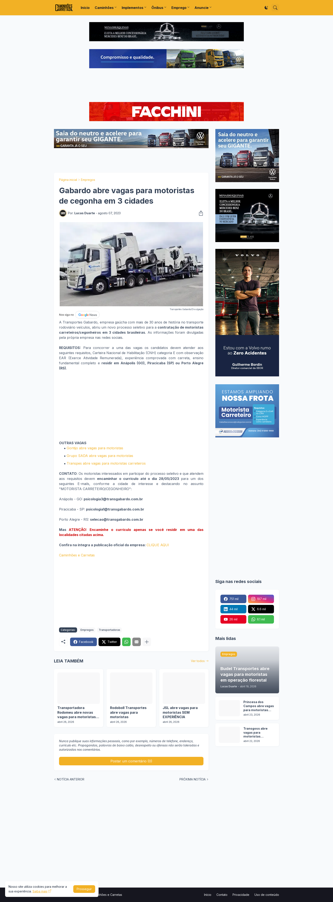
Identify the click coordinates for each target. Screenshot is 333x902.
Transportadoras (109, 629)
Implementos (132, 8)
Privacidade (241, 894)
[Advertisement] (166, 85)
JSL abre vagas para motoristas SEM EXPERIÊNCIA (180, 712)
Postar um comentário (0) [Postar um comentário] (131, 761)
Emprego (178, 8)
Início (85, 8)
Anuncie (202, 8)
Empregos (88, 180)
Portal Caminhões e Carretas (102, 894)
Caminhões (104, 8)
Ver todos (198, 661)
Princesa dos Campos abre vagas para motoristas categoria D (258, 706)
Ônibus (157, 8)
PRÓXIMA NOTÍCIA (192, 779)
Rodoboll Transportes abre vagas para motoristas (128, 712)
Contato (221, 894)
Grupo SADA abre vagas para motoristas (100, 456)
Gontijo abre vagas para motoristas (95, 448)
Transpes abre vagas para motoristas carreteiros (106, 463)
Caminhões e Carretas (77, 555)
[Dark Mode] (266, 7)
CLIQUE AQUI (158, 545)
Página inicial (68, 180)
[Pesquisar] (275, 7)
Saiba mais (39, 891)
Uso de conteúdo (266, 894)
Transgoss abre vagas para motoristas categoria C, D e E (256, 733)
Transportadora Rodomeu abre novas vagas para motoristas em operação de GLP (76, 712)
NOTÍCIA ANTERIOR (70, 779)
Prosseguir (84, 889)
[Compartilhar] (199, 213)
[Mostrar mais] (147, 642)
